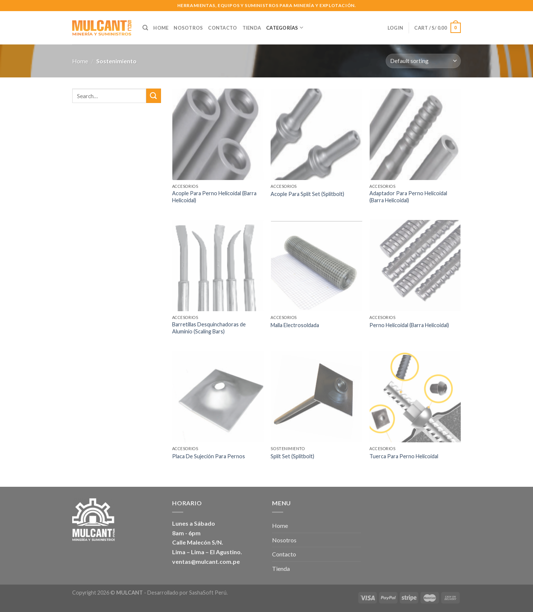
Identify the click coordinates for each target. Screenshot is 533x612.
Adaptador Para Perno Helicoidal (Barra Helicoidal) (408, 196)
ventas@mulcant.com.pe (206, 561)
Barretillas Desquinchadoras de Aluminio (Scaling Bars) (209, 328)
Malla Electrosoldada (295, 325)
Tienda (251, 28)
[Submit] (153, 96)
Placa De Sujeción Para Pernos (208, 456)
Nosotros (188, 28)
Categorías (284, 27)
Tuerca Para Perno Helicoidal (403, 456)
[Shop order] (423, 61)
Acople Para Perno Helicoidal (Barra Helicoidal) (214, 196)
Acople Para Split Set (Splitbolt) (307, 194)
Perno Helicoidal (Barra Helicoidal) (409, 325)
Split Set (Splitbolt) (292, 456)
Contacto (222, 28)
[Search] (145, 28)
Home (160, 28)
